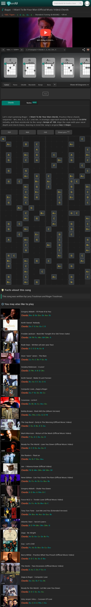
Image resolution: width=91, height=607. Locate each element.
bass (49, 85)
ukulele (23, 85)
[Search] (80, 3)
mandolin (32, 85)
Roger (8, 9)
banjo (40, 85)
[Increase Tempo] (22, 49)
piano (15, 85)
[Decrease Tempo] (3, 49)
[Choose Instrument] (55, 85)
